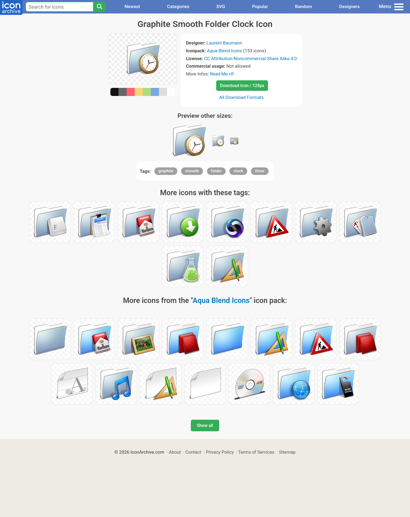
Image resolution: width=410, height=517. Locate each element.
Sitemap (287, 452)
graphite (165, 170)
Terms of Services (256, 452)
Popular (260, 6)
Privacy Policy (219, 452)
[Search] (99, 7)
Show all (205, 425)
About (175, 452)
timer (260, 170)
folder (216, 170)
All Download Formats (241, 97)
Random (303, 6)
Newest (132, 6)
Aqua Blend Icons (224, 50)
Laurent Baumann (224, 43)
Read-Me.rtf (222, 74)
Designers (349, 6)
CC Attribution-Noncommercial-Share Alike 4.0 (250, 58)
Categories (178, 6)
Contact (193, 452)
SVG (220, 6)
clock (238, 170)
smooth (192, 170)
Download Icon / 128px (242, 85)
